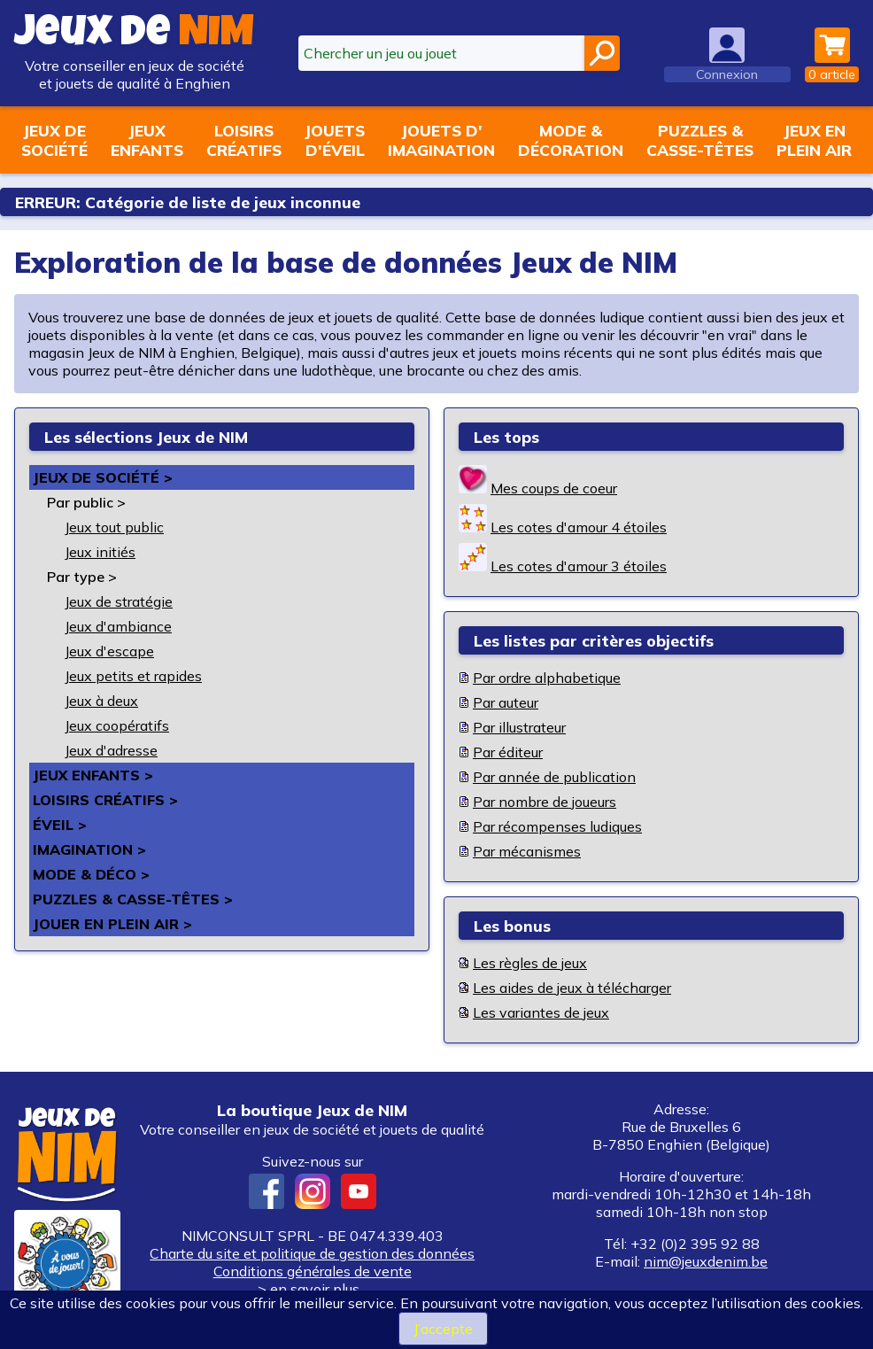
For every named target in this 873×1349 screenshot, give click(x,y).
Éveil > (60, 824)
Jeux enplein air (814, 139)
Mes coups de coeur (554, 488)
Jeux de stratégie (119, 601)
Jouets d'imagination (441, 139)
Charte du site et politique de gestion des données (312, 1253)
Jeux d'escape (109, 651)
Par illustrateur (519, 727)
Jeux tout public (114, 527)
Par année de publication (554, 777)
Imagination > (89, 849)
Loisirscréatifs (244, 139)
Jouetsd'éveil (335, 139)
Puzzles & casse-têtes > (133, 899)
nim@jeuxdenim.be (706, 1261)
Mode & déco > (91, 874)
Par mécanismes (527, 851)
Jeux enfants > (93, 775)
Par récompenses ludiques (557, 826)
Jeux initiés (100, 552)
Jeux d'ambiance (118, 626)
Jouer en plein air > (112, 924)
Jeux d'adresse (111, 750)
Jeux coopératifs (117, 725)
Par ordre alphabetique (547, 677)
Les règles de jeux (530, 963)
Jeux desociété (54, 139)
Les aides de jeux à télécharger (572, 987)
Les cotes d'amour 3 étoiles (579, 566)
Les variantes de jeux (541, 1012)
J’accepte (443, 1328)
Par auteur (505, 702)
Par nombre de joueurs (544, 801)
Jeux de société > (103, 477)
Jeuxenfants (147, 139)
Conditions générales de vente (312, 1271)
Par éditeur (508, 752)
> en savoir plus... (312, 1289)
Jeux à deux (101, 700)
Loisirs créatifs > (105, 800)
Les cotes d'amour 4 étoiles (579, 527)
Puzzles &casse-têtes (699, 139)
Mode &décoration (570, 139)
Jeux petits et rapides (133, 676)
